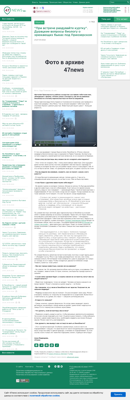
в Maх (71, 353)
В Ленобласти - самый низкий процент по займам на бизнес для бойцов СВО (15, 288)
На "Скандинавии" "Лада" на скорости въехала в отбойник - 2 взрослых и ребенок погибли (114, 35)
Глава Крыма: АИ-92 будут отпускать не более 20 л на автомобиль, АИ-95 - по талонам (15, 28)
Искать (128, 2)
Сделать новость (43, 11)
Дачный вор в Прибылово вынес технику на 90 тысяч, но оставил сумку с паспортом (15, 180)
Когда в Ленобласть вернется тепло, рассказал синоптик (15, 68)
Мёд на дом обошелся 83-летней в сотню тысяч (15, 126)
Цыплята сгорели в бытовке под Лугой (15, 203)
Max (62, 366)
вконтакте (37, 8)
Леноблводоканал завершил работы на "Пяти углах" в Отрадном (15, 311)
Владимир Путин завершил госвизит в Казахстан (15, 278)
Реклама (39, 366)
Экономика (43, 2)
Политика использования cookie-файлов (33, 374)
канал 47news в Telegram (58, 353)
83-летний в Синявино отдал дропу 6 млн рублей (113, 49)
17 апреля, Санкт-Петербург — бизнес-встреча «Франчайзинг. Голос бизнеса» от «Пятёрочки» (113, 74)
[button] (36, 345)
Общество (67, 2)
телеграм (40, 8)
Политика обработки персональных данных (34, 372)
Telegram (59, 366)
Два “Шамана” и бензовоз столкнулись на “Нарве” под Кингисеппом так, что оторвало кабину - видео (15, 214)
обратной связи (73, 357)
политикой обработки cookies (45, 396)
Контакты (29, 366)
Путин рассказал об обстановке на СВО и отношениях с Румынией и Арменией (15, 345)
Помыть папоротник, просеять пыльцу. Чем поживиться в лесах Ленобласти (15, 256)
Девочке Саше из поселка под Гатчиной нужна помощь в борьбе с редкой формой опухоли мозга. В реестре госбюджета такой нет (15, 42)
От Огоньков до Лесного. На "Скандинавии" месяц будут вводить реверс (15, 333)
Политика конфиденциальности (29, 370)
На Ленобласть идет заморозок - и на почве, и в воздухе (114, 42)
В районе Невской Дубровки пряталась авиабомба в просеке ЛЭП (15, 300)
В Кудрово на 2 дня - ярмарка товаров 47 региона (15, 116)
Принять (118, 394)
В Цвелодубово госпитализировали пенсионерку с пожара (15, 322)
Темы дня (106, 19)
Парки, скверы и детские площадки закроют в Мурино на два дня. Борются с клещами (15, 79)
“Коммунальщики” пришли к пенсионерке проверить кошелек (15, 192)
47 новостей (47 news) (79, 366)
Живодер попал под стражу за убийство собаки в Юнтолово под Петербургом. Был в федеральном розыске (15, 57)
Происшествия (55, 2)
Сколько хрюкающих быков (75, 220)
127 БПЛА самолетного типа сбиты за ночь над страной (15, 246)
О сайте (19, 366)
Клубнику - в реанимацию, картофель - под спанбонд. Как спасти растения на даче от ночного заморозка (15, 92)
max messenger (43, 8)
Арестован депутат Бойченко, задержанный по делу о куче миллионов (113, 65)
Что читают (122, 19)
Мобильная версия (34, 8)
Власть (35, 2)
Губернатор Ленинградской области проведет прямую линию (15, 268)
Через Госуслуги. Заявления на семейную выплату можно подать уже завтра (15, 236)
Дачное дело (84, 2)
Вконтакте (49, 366)
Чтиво (75, 2)
